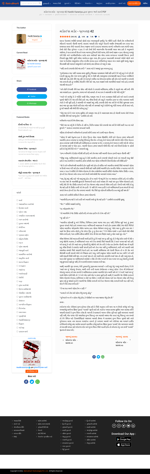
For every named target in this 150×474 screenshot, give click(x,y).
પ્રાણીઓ (22, 316)
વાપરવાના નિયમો (19, 430)
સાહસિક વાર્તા (24, 258)
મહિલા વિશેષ (23, 239)
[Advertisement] (31, 402)
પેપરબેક (89, 3)
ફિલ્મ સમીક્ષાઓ (25, 289)
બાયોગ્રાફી (23, 274)
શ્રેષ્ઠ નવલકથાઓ (44, 424)
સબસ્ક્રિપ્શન (110, 3)
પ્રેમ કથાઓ (23, 247)
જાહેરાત (99, 3)
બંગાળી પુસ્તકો (67, 440)
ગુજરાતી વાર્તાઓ (92, 424)
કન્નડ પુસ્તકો (66, 446)
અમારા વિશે (57, 3)
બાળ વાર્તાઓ (23, 220)
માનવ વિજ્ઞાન (24, 262)
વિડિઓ (78, 3)
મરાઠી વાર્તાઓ (91, 427)
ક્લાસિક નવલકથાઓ (27, 216)
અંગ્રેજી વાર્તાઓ (92, 430)
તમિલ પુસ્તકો (66, 433)
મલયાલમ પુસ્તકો (68, 443)
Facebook (31, 89)
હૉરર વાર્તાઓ (23, 285)
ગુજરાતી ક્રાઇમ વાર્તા (33, 67)
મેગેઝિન (22, 227)
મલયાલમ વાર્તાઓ (92, 437)
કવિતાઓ (22, 231)
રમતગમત (22, 312)
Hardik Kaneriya (35, 36)
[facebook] (114, 426)
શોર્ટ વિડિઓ (42, 433)
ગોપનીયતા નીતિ (19, 427)
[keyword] (31, 3)
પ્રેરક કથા (23, 212)
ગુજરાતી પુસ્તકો (67, 427)
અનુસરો (35, 40)
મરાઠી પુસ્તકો (66, 430)
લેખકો (40, 430)
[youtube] (128, 426)
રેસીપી (21, 277)
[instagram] (119, 426)
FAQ (15, 437)
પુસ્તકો (67, 3)
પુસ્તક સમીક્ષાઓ (25, 297)
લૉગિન (145, 3)
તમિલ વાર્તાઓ (91, 440)
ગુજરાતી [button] (47, 3)
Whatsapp (31, 103)
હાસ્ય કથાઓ (24, 223)
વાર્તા (20, 200)
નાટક (21, 243)
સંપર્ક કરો (122, 3)
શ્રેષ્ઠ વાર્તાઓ (42, 421)
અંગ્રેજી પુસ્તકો (67, 421)
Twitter (31, 96)
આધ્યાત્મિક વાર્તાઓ (26, 204)
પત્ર (20, 281)
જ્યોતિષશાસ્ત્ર (24, 320)
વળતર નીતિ (17, 433)
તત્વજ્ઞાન (22, 266)
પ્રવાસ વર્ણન (24, 235)
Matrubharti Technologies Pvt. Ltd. (36, 471)
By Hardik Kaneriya (34, 64)
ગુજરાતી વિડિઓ (43, 427)
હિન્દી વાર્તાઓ (91, 421)
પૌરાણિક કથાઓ (25, 293)
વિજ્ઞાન (21, 324)
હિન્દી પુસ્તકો (66, 424)
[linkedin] (133, 426)
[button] (40, 3)
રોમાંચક (22, 301)
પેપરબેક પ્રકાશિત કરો (45, 437)
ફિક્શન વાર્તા (23, 208)
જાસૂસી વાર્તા (23, 250)
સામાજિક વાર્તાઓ (25, 254)
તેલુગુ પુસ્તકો (66, 437)
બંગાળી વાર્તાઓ (91, 433)
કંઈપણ (21, 328)
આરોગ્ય (22, 270)
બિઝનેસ (22, 308)
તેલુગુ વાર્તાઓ (91, 443)
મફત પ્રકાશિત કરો (135, 3)
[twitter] (124, 426)
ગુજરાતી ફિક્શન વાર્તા (40, 367)
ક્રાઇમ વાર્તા (23, 331)
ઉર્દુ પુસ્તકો (65, 449)
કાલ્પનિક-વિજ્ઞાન (25, 304)
